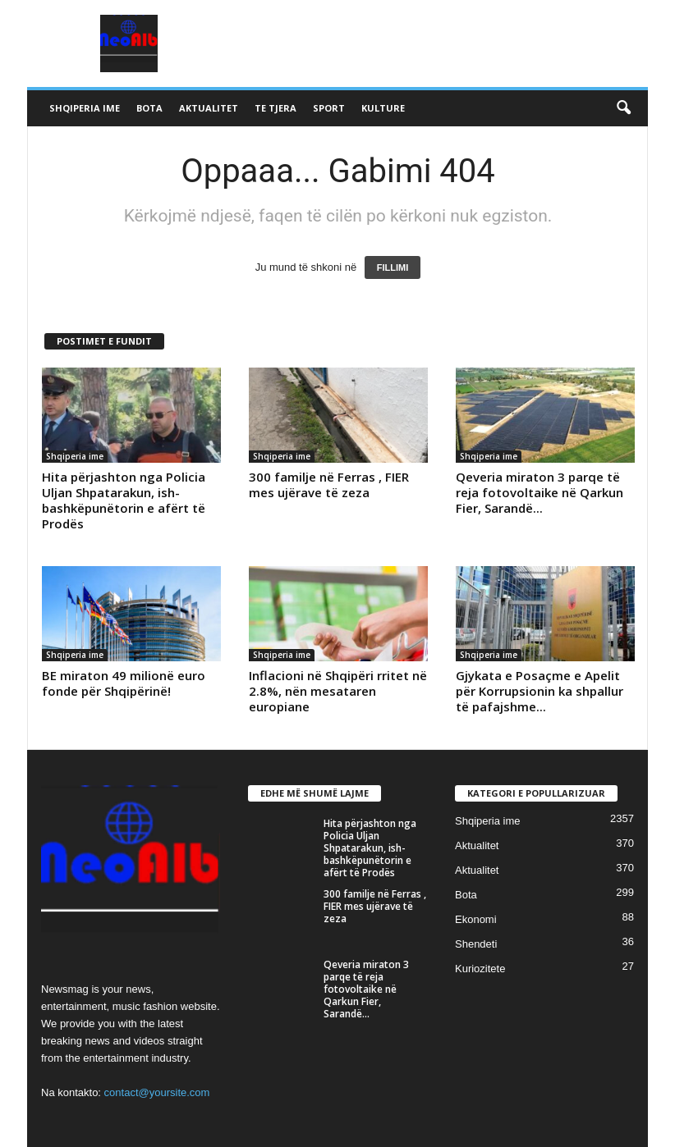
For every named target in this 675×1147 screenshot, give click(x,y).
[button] (623, 108)
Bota (149, 108)
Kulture (383, 108)
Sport (329, 108)
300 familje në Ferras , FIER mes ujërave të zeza (329, 484)
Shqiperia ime (84, 108)
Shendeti (476, 944)
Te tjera (275, 108)
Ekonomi (476, 919)
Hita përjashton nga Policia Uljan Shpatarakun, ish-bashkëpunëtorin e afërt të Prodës (123, 500)
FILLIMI (393, 267)
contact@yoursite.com (157, 1092)
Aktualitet (208, 108)
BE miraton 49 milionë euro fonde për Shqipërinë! (123, 683)
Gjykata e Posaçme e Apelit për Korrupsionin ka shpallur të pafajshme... (539, 691)
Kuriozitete (480, 968)
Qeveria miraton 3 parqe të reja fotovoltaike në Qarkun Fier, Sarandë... (539, 492)
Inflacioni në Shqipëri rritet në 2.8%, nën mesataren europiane (338, 691)
